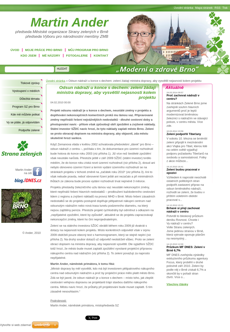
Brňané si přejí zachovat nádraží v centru (183, 209)
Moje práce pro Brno (43, 50)
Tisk (225, 7)
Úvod (15, 50)
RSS (217, 7)
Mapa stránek (204, 7)
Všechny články (177, 284)
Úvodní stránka (55, 80)
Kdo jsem (28, 55)
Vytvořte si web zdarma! (15, 325)
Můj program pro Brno (88, 50)
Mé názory (51, 55)
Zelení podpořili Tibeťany (184, 134)
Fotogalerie (77, 55)
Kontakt (101, 55)
